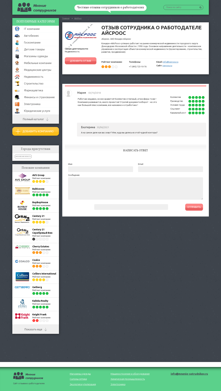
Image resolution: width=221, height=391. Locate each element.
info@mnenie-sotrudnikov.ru (189, 373)
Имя (70, 164)
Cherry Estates (40, 246)
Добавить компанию (35, 131)
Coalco (36, 260)
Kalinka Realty (40, 301)
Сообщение (74, 175)
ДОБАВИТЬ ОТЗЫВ (80, 61)
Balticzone (38, 189)
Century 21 (38, 216)
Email (140, 164)
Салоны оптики (78, 379)
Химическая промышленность (128, 379)
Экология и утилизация (83, 384)
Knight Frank (39, 314)
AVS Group (38, 175)
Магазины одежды (80, 373)
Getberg (37, 287)
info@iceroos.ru (170, 62)
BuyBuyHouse (40, 202)
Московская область (23, 156)
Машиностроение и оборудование (130, 373)
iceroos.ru (167, 65)
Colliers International (44, 273)
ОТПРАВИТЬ (194, 207)
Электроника (118, 384)
